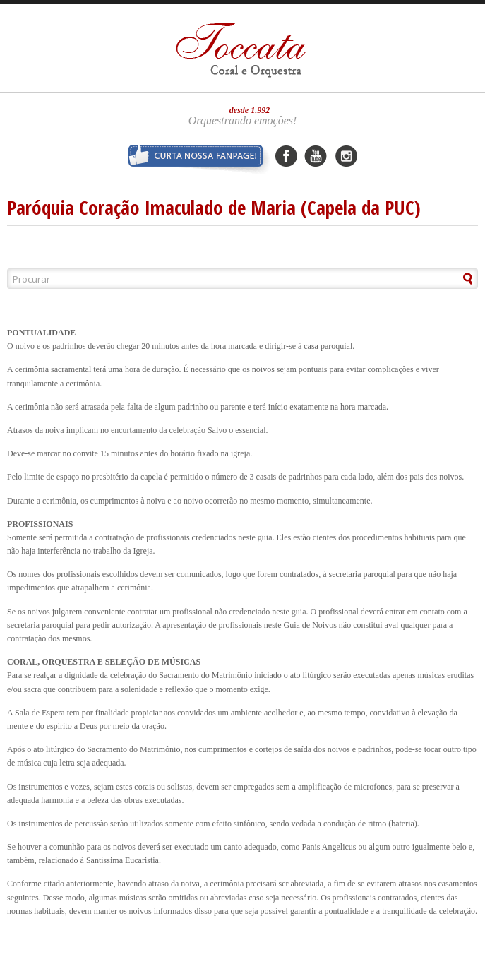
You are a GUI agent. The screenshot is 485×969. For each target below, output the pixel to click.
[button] (444, 278)
